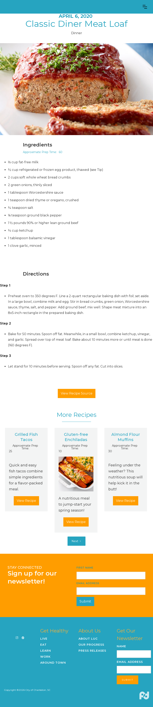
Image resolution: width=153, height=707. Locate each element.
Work (45, 656)
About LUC (88, 638)
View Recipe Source (76, 393)
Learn (45, 650)
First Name (84, 567)
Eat (43, 644)
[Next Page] (76, 541)
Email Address (87, 583)
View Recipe (26, 501)
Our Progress (91, 644)
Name (121, 646)
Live (43, 638)
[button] (145, 7)
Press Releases (92, 650)
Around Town (53, 662)
